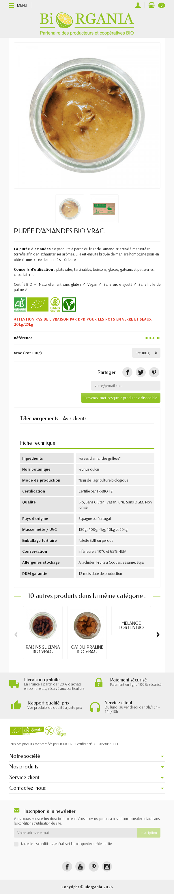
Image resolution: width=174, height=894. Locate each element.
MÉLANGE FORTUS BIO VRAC (131, 627)
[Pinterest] (154, 372)
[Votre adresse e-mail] (75, 833)
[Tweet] (141, 372)
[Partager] (127, 372)
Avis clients (74, 418)
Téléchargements (39, 418)
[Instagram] (107, 866)
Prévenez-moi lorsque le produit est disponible (121, 397)
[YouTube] (80, 866)
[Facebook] (67, 866)
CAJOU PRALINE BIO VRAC (87, 649)
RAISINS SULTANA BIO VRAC (43, 649)
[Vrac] (146, 353)
